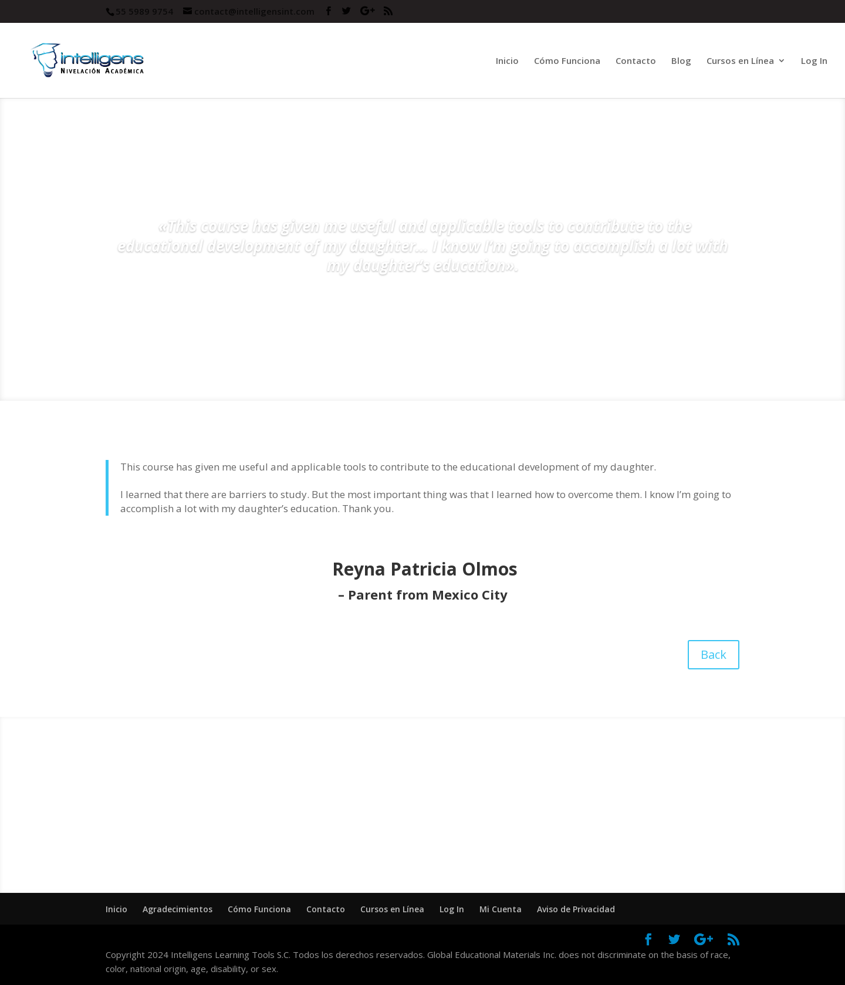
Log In (814, 61)
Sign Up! (255, 830)
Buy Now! (589, 830)
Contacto (636, 61)
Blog (681, 61)
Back (713, 654)
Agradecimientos (177, 909)
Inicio (507, 61)
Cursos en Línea (740, 61)
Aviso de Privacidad (576, 909)
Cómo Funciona (567, 61)
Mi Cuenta (500, 909)
